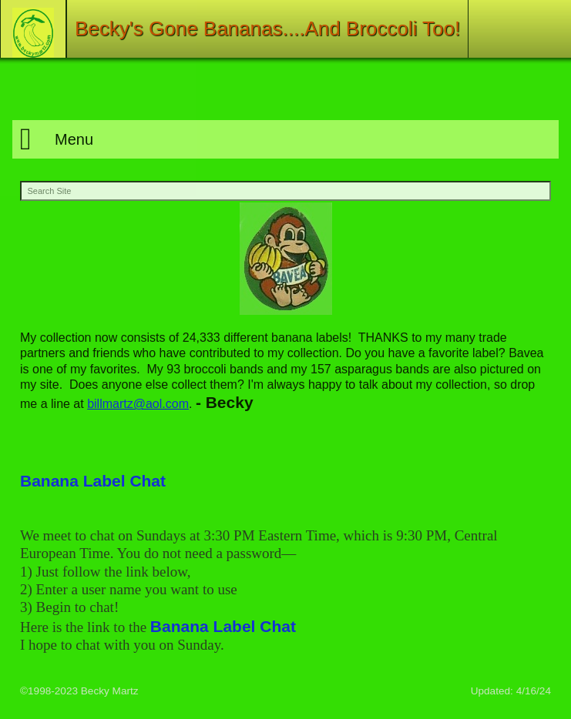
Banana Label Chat (93, 481)
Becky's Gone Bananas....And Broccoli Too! (267, 28)
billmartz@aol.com (138, 403)
